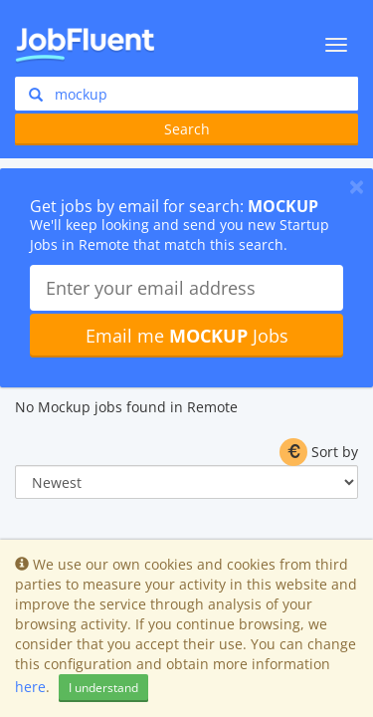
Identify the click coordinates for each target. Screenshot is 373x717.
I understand (103, 687)
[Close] (356, 186)
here (30, 686)
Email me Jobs (187, 336)
